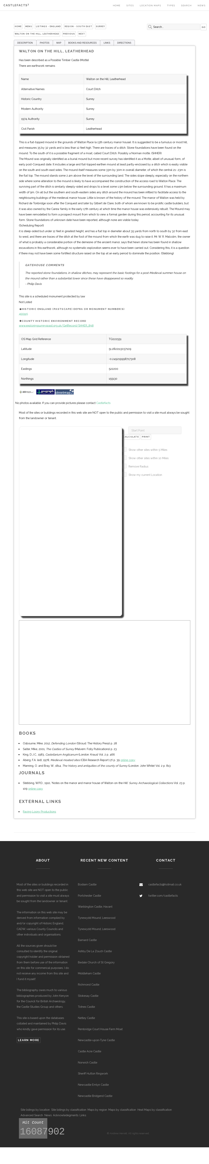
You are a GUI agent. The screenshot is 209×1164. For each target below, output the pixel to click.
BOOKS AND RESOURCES (82, 43)
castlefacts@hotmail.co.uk (165, 884)
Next (82, 34)
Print (146, 436)
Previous (69, 34)
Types (171, 5)
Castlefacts (16, 5)
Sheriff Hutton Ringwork (93, 1073)
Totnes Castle (86, 1006)
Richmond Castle (88, 984)
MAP (58, 43)
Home (116, 5)
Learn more (28, 1040)
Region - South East (78, 26)
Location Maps (150, 5)
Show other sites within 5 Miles (148, 449)
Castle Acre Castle (89, 1051)
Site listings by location (35, 1109)
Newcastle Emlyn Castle (93, 1084)
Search (186, 5)
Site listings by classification (68, 1109)
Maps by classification (122, 1109)
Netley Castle (86, 1017)
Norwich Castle (87, 1062)
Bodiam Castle (87, 884)
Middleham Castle (89, 973)
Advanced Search (32, 1115)
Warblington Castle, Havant (95, 906)
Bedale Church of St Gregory (96, 962)
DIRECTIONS (124, 43)
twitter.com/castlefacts (163, 895)
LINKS (107, 43)
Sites (130, 5)
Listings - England (48, 26)
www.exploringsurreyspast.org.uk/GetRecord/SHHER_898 (56, 325)
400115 (23, 313)
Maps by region (97, 1109)
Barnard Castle (87, 940)
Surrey (100, 26)
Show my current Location (145, 474)
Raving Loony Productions (39, 811)
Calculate (131, 436)
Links (83, 1115)
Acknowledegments (65, 1115)
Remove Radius (138, 466)
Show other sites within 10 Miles (149, 458)
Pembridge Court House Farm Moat (100, 1029)
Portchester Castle (89, 895)
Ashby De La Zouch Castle (95, 951)
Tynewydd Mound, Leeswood (96, 917)
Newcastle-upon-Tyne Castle (96, 1040)
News (201, 5)
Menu (28, 26)
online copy (127, 760)
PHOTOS (44, 43)
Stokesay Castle (88, 995)
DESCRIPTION (25, 43)
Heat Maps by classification (155, 1109)
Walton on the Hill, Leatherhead (37, 34)
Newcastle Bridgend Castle (95, 1095)
